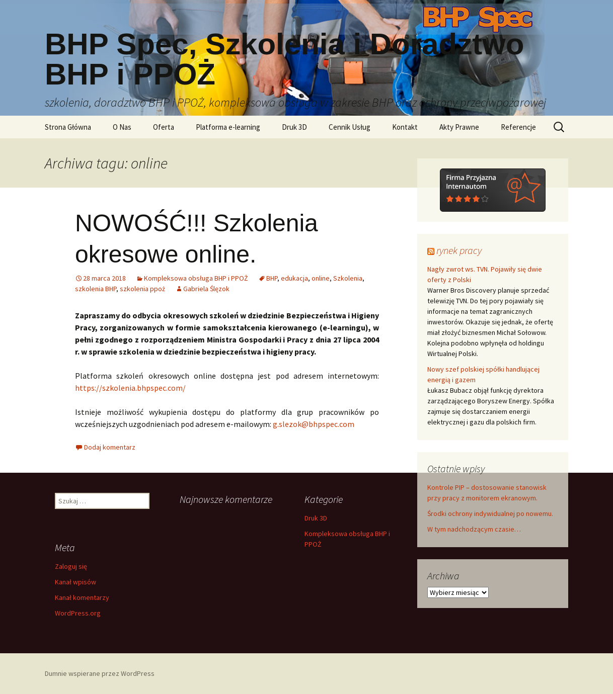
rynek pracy (459, 250)
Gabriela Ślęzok (206, 288)
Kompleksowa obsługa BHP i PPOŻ (196, 278)
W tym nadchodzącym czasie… (474, 529)
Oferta (163, 127)
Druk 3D (294, 127)
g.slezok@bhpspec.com (313, 424)
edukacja (294, 278)
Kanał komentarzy (82, 597)
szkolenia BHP (95, 288)
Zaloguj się (71, 566)
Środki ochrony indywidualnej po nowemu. (490, 513)
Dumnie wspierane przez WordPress (100, 673)
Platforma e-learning (228, 127)
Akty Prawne (459, 127)
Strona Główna (68, 127)
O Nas (122, 127)
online (321, 278)
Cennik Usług (349, 127)
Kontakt (405, 127)
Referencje (518, 127)
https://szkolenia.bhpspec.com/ (130, 388)
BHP (271, 278)
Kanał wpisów (75, 581)
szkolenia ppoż (142, 288)
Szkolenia (347, 278)
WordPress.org (78, 613)
